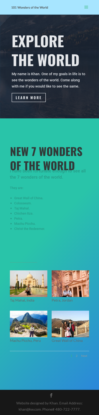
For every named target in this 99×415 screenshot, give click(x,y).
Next (84, 355)
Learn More (29, 97)
